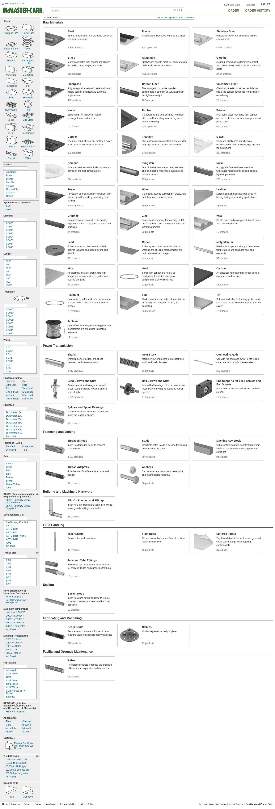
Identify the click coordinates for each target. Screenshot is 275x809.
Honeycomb (11, 110)
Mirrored (26, 728)
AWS (8, 543)
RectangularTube (28, 61)
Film (11, 97)
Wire (28, 49)
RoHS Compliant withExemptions (16, 601)
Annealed (11, 670)
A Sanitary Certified (17, 522)
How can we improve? (166, 17)
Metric (9, 209)
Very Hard (27, 388)
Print (181, 17)
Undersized (28, 446)
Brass (9, 175)
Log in (265, 4)
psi (16, 763)
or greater (15, 626)
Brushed (26, 725)
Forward (190, 17)
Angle (11, 75)
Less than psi (16, 759)
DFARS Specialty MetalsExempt (18, 501)
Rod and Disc (11, 33)
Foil (28, 86)
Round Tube (28, 33)
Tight (24, 450)
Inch (8, 206)
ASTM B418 (16, 536)
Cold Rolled (12, 684)
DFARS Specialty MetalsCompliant (18, 507)
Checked (26, 721)
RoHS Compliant (14, 597)
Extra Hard (27, 392)
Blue (8, 474)
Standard (10, 446)
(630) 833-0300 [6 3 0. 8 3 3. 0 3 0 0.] (232, 5)
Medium (10, 395)
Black (9, 470)
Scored (26, 732)
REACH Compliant (15, 711)
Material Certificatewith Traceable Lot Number (23, 746)
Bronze (9, 179)
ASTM (9, 526)
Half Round (11, 86)
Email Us (250, 5)
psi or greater (17, 773)
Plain (8, 721)
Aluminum (11, 172)
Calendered (12, 673)
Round (11, 158)
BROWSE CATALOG (15, 3)
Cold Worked (12, 687)
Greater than (14, 653)
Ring (28, 110)
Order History (257, 10)
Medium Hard (12, 399)
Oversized (11, 450)
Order (233, 10)
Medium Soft (12, 392)
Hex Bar (11, 60)
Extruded (10, 697)
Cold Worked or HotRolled (16, 692)
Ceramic (10, 193)
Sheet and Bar (11, 49)
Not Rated (27, 399)
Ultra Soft (10, 381)
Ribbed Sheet (28, 146)
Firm (24, 381)
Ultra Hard (27, 395)
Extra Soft (11, 385)
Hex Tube (28, 97)
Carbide (10, 182)
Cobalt (9, 196)
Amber (9, 463)
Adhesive (28, 797)
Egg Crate (28, 120)
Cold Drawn (12, 680)
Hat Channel (28, 133)
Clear (9, 488)
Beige (9, 467)
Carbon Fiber (12, 189)
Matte (8, 725)
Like (11, 728)
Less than (15, 612)
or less (13, 639)
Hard (24, 385)
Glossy (9, 732)
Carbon (10, 186)
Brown (9, 481)
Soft (8, 388)
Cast (8, 677)
